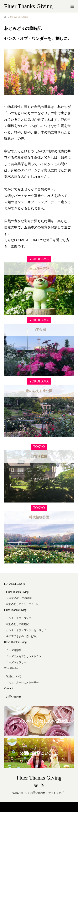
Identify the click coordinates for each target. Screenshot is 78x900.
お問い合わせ (13, 714)
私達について (13, 693)
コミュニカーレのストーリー (22, 700)
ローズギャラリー (16, 679)
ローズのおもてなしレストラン (23, 673)
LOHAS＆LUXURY (14, 601)
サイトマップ (55, 810)
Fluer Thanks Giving (15, 627)
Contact (8, 706)
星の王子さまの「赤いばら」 (22, 653)
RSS (42, 802)
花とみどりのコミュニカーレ (22, 621)
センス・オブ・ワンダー (20, 635)
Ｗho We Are (11, 685)
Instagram (36, 802)
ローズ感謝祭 (13, 667)
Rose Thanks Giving (15, 659)
